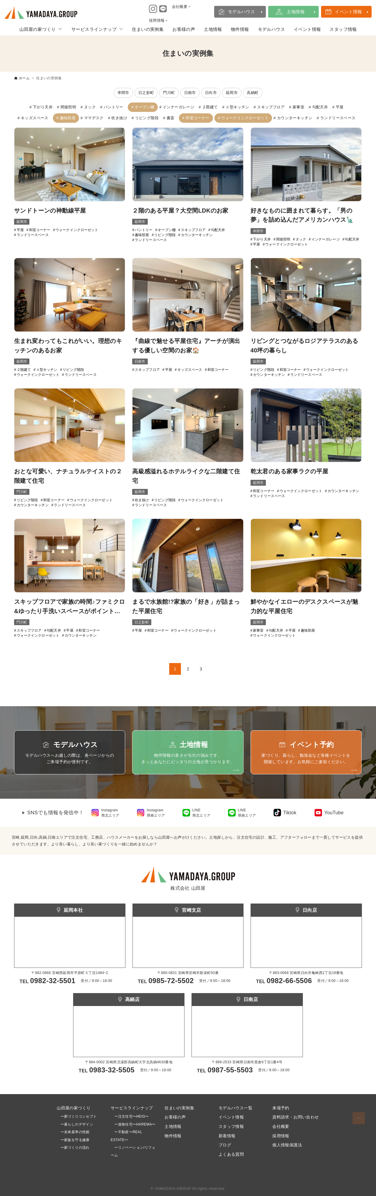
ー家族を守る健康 (73, 1140)
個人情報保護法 (287, 1145)
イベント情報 (348, 11)
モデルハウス (241, 11)
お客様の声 (183, 29)
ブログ (225, 1145)
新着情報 (227, 1135)
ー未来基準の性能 (73, 1132)
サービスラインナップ (94, 29)
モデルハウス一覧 (235, 1108)
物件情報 (240, 29)
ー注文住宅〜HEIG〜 (131, 1116)
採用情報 (280, 1135)
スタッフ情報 (343, 29)
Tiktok (289, 812)
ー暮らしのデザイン (77, 1124)
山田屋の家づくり (37, 29)
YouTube (334, 812)
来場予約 (280, 1108)
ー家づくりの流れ (73, 1147)
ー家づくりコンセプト (77, 1116)
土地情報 (296, 11)
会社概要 (280, 1126)
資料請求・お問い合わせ (295, 1117)
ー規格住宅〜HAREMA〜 (135, 1124)
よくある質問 (231, 1154)
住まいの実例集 (148, 29)
